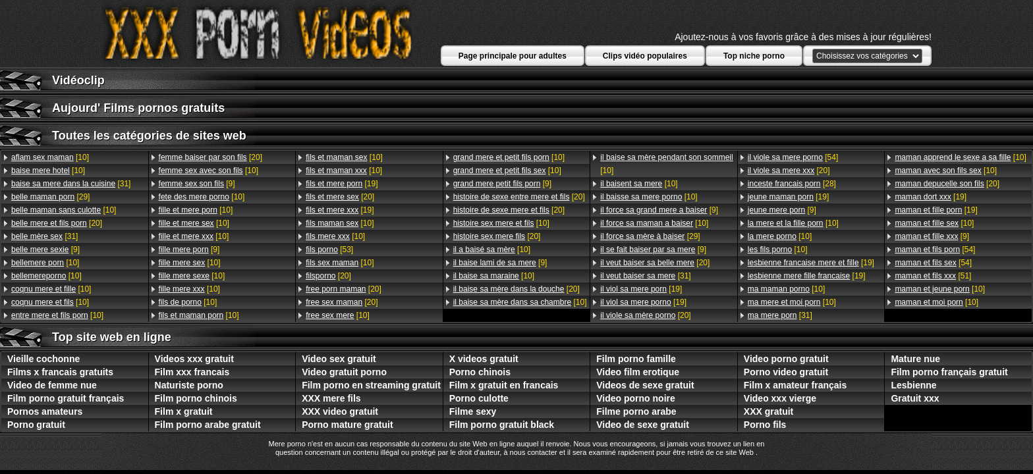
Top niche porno (754, 56)
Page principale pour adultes (513, 56)
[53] (329, 249)
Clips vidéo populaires (645, 56)
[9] (45, 249)
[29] (50, 196)
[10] (50, 157)
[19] (341, 183)
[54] (793, 157)
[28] (792, 183)
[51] (933, 275)
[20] (56, 223)
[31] (70, 183)
